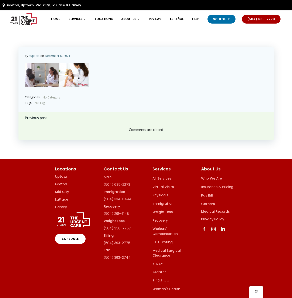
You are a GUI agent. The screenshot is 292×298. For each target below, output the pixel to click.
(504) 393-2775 (117, 242)
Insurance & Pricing (217, 186)
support (34, 56)
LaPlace (61, 199)
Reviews (155, 19)
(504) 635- (113, 184)
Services (77, 19)
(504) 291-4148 (116, 213)
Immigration (163, 203)
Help (195, 19)
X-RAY (157, 264)
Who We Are (211, 178)
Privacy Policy (212, 219)
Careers (208, 203)
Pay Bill (207, 195)
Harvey (61, 207)
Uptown (61, 176)
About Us (130, 19)
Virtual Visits (163, 187)
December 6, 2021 (57, 56)
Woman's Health (166, 289)
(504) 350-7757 (117, 228)
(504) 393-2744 (117, 257)
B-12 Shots (160, 280)
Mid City (62, 192)
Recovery (160, 220)
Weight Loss (162, 212)
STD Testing (162, 242)
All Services (161, 178)
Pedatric (159, 272)
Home (55, 19)
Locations (104, 19)
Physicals (160, 195)
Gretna (61, 184)
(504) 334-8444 (117, 199)
